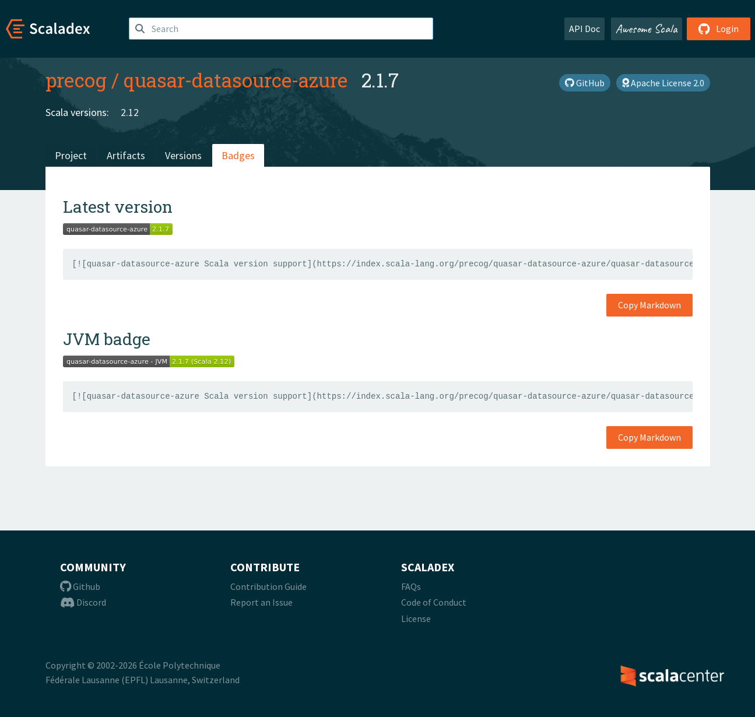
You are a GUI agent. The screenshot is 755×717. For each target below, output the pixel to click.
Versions (183, 155)
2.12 (130, 112)
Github (80, 586)
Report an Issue (261, 602)
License (416, 618)
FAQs (411, 586)
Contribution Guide (268, 586)
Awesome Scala (646, 28)
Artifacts (126, 155)
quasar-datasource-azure (235, 80)
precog (76, 80)
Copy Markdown (649, 305)
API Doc (584, 28)
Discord (83, 602)
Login (718, 28)
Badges (238, 155)
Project (71, 155)
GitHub (585, 83)
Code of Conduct (433, 602)
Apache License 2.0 (663, 83)
